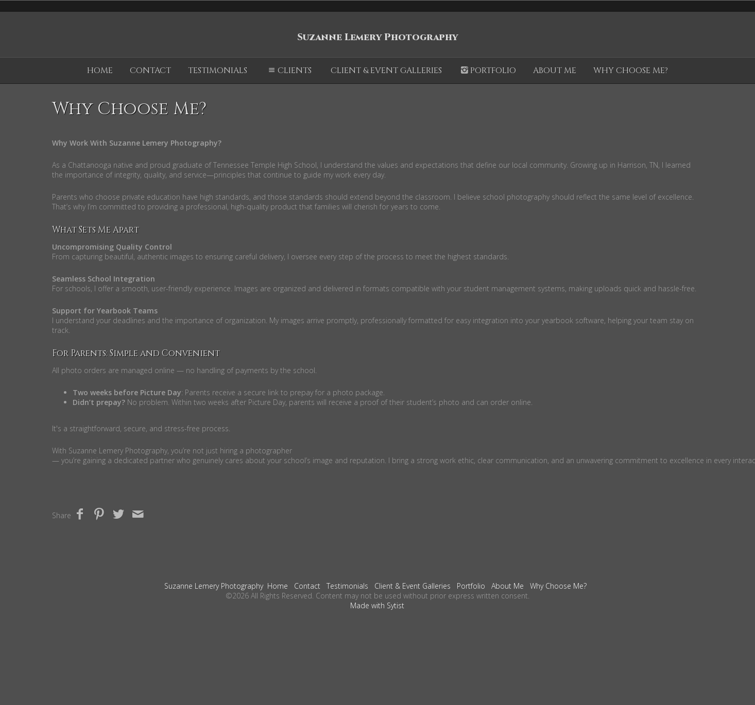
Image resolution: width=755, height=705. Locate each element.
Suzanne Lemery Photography (213, 586)
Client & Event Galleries (386, 70)
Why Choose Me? (630, 70)
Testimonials (217, 70)
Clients (289, 70)
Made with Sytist (377, 605)
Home (100, 70)
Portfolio (487, 70)
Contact (150, 70)
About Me (554, 70)
